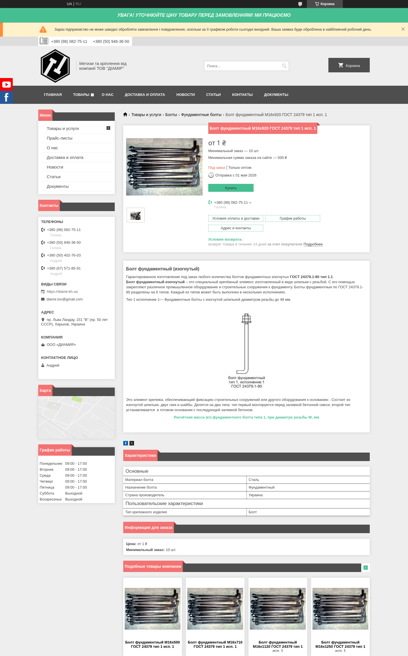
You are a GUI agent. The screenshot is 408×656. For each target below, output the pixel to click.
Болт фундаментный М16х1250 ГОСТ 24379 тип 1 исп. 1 (341, 636)
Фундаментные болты (201, 114)
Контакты (242, 94)
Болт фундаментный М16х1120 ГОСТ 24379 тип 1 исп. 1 (278, 636)
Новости (186, 94)
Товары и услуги (146, 114)
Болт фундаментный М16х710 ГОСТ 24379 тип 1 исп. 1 (215, 634)
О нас (108, 94)
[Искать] (284, 66)
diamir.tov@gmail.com (64, 299)
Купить (231, 188)
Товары (81, 94)
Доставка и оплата (145, 94)
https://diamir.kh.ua (62, 291)
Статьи (213, 94)
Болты (171, 114)
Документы (276, 94)
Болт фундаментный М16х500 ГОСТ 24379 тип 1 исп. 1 (152, 634)
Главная (53, 94)
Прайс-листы (60, 138)
